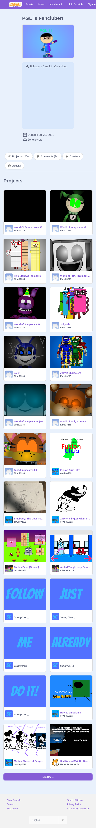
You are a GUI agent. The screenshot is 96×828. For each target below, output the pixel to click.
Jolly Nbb (65, 324)
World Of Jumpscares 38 (28, 227)
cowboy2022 (66, 473)
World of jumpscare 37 (73, 227)
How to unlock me (70, 712)
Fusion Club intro (70, 470)
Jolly (16, 373)
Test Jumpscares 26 (25, 470)
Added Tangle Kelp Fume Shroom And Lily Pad (75, 567)
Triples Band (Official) (26, 567)
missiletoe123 (21, 570)
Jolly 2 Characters (70, 373)
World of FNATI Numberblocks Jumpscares (75, 276)
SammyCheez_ (21, 617)
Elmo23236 (19, 230)
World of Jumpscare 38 (27, 324)
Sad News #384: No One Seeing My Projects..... (75, 761)
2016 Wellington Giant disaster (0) (75, 518)
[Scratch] (15, 4)
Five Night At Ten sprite (27, 276)
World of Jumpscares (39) (28, 421)
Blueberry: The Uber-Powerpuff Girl (29, 518)
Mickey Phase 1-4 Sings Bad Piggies (29, 761)
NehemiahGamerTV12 (71, 764)
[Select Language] (48, 820)
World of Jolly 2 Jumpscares (75, 421)
